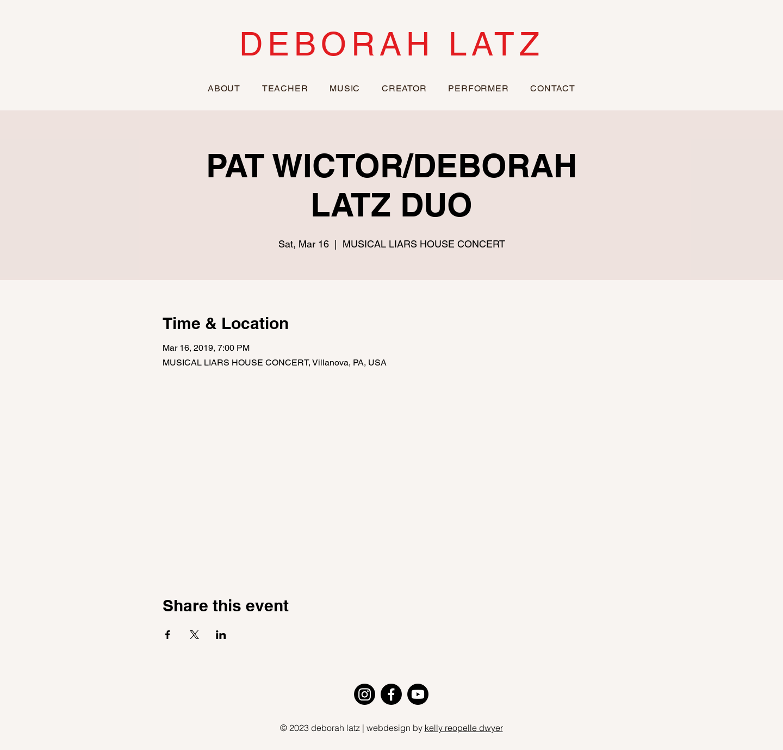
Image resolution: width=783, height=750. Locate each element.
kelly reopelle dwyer (464, 727)
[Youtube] (417, 694)
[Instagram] (364, 694)
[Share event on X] (194, 634)
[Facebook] (391, 694)
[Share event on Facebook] (168, 634)
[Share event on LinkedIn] (221, 634)
